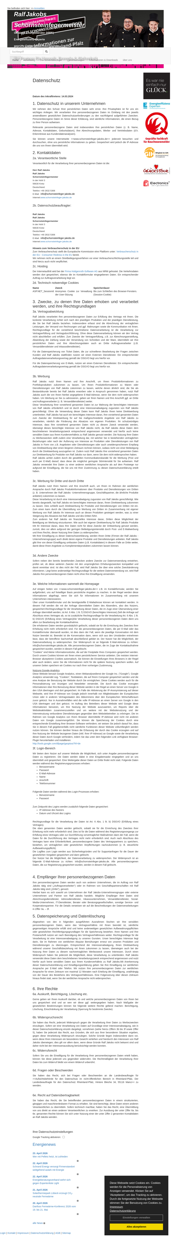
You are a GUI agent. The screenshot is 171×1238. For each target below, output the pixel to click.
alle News (39, 1223)
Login (3, 1233)
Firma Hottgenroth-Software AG (81, 271)
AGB (57, 1233)
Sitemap (66, 1233)
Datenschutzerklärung (123, 1210)
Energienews (44, 1144)
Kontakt (11, 1233)
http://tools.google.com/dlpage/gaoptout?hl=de (57, 743)
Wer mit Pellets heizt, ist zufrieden (50, 1156)
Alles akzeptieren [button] (136, 1226)
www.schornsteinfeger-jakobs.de (56, 197)
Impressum (116, 1206)
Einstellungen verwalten (136, 1217)
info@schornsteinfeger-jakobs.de (58, 194)
